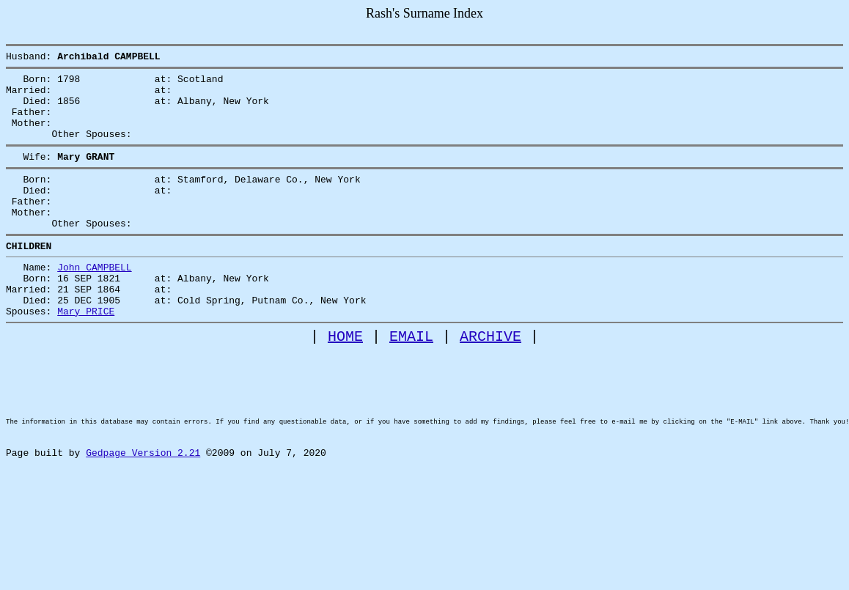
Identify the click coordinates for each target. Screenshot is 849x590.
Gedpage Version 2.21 (143, 521)
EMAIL (411, 380)
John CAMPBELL (94, 299)
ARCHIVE (490, 380)
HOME (345, 380)
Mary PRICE (85, 352)
